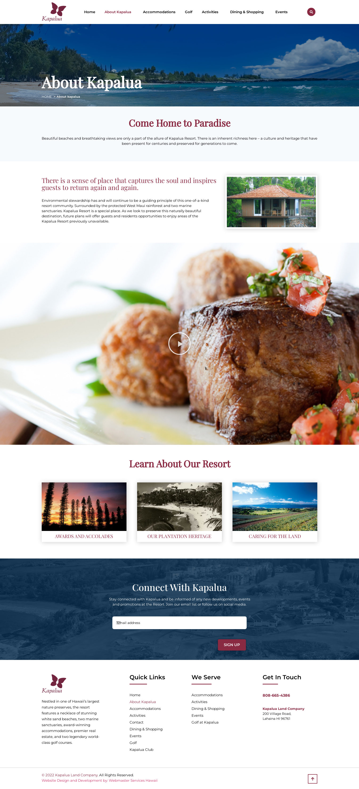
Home (89, 12)
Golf (188, 12)
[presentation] (145, 642)
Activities (211, 12)
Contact (136, 722)
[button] (311, 12)
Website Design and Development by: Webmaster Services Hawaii (100, 780)
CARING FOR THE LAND (275, 536)
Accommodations (159, 12)
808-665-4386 (276, 695)
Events (281, 12)
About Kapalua (119, 12)
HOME (47, 96)
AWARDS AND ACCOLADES (84, 536)
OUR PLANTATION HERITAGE (179, 536)
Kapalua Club (141, 749)
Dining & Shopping (248, 12)
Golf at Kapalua (205, 722)
